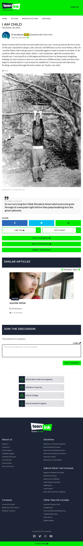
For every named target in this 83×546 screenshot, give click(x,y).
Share (5, 218)
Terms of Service (8, 466)
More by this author (20, 38)
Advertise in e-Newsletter (53, 460)
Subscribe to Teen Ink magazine (55, 492)
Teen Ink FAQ (6, 460)
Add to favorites (41, 244)
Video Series (48, 517)
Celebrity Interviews (9, 457)
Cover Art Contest (8, 504)
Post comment (72, 363)
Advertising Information (52, 447)
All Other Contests (8, 511)
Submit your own (41, 250)
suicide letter (17, 303)
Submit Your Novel (50, 476)
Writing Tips (48, 485)
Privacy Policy (7, 463)
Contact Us (6, 447)
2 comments (15, 313)
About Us (5, 444)
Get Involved (48, 489)
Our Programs (7, 450)
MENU (75, 7)
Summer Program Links (52, 504)
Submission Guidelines (52, 479)
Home (4, 19)
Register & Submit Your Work (54, 472)
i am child (46, 19)
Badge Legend (49, 520)
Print (5, 71)
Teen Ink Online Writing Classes (55, 511)
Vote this (67, 230)
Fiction (14, 19)
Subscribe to (35, 379)
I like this (27, 230)
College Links (48, 508)
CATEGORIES (41, 544)
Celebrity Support (8, 453)
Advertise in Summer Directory (55, 453)
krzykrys (18, 34)
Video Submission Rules (52, 482)
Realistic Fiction (30, 19)
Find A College (28, 395)
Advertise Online (50, 457)
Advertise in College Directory (54, 450)
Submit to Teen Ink (30, 387)
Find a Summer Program (32, 403)
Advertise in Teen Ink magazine (55, 444)
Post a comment (41, 238)
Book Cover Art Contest (10, 508)
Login (77, 343)
